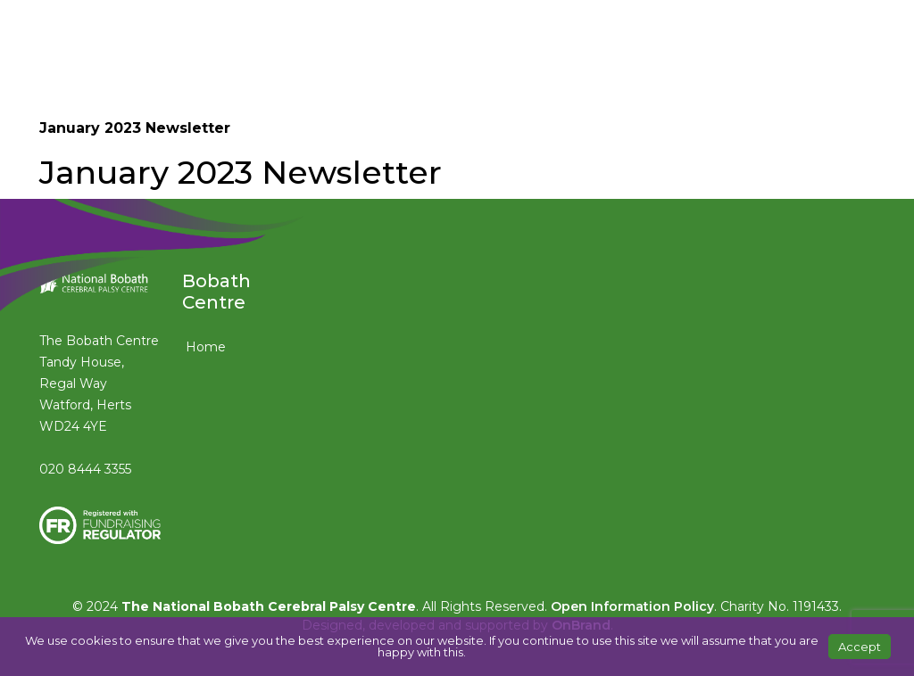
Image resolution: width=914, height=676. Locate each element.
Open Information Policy (632, 606)
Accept (859, 646)
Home (206, 347)
